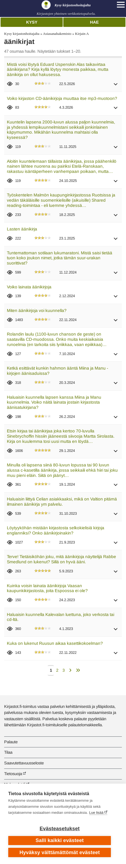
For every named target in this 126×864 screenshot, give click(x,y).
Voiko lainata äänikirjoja (29, 287)
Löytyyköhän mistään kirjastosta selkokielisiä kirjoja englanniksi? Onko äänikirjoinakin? (55, 530)
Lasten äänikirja (22, 229)
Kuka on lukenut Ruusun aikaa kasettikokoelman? (55, 643)
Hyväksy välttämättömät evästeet (60, 852)
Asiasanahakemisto (57, 34)
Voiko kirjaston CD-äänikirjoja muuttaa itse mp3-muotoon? (62, 98)
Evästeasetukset (60, 828)
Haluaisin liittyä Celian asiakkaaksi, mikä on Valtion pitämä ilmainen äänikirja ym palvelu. (62, 501)
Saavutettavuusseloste (24, 763)
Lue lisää (96, 812)
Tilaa (8, 752)
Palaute (11, 741)
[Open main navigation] (121, 5)
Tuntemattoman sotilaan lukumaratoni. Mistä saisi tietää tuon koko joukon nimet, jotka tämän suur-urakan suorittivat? (59, 258)
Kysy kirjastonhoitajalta (21, 34)
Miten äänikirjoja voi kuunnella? (37, 310)
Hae (94, 22)
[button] (116, 86)
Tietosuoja (13, 773)
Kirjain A (82, 34)
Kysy (31, 22)
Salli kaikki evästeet (59, 840)
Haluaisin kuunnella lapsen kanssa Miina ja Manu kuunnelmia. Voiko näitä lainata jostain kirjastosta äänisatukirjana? (54, 402)
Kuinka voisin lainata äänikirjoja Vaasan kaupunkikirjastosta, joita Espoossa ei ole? (47, 588)
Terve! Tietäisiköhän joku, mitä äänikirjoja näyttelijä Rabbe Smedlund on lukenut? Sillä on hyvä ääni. (61, 559)
